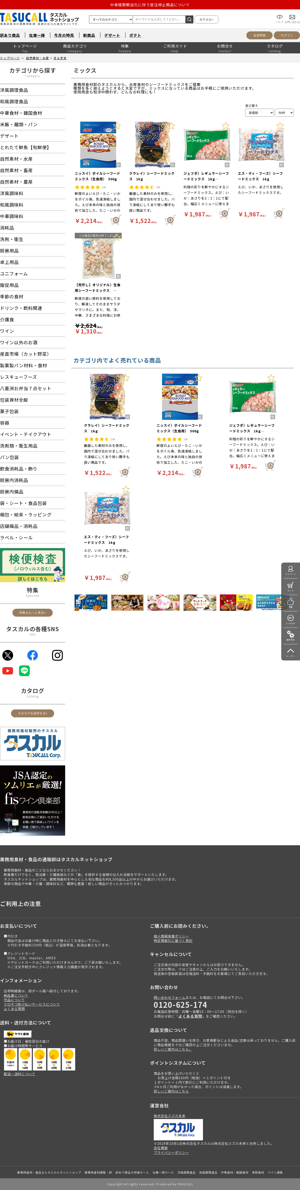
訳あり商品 (10, 35)
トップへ (290, 656)
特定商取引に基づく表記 (173, 940)
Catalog (32, 696)
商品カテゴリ (75, 46)
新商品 (89, 35)
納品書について (16, 995)
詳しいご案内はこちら (171, 1091)
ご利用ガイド (175, 46)
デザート (112, 35)
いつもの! (290, 623)
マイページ (290, 574)
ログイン (287, 35)
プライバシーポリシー (171, 1152)
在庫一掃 (37, 35)
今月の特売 (64, 35)
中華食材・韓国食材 (234, 1172)
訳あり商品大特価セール (132, 1172)
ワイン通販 (275, 1172)
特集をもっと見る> (32, 612)
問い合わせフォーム (169, 997)
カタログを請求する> (32, 713)
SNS (32, 634)
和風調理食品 (208, 1172)
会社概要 (161, 1147)
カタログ (275, 46)
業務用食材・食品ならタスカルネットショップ (49, 1172)
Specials (33, 595)
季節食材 (258, 1172)
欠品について (14, 999)
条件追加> (206, 19)
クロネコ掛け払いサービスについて (32, 1004)
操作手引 (290, 639)
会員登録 (259, 35)
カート (291, 590)
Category (32, 76)
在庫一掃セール (163, 1172)
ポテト (135, 35)
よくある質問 (14, 1008)
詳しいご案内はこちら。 (173, 1049)
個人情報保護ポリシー (171, 936)
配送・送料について (19, 1073)
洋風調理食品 (186, 1172)
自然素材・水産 (37, 58)
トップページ (25, 46)
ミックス (60, 58)
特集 (125, 46)
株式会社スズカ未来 (169, 1115)
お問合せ (225, 46)
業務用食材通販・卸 (98, 1172)
